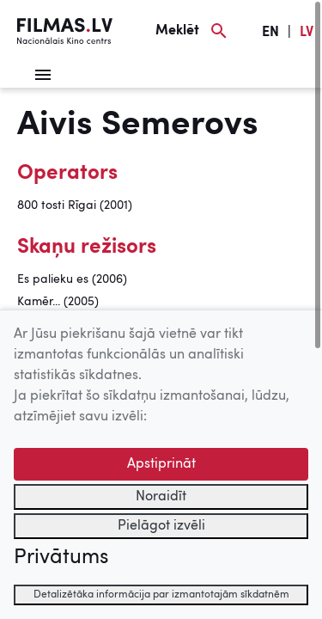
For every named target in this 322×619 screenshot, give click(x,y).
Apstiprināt (161, 464)
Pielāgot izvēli (161, 526)
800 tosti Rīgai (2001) (74, 205)
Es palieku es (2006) (72, 279)
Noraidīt (161, 497)
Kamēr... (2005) (58, 302)
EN (270, 33)
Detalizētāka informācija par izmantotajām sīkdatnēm (161, 595)
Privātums (61, 558)
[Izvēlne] (43, 75)
